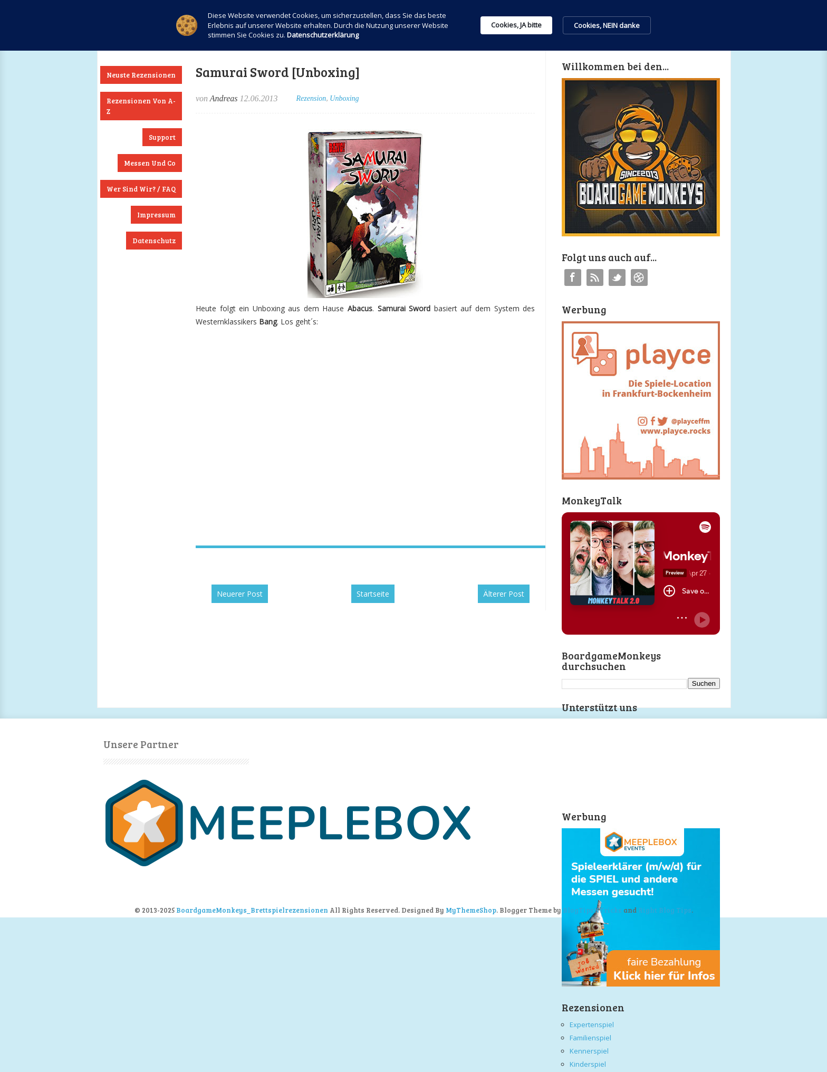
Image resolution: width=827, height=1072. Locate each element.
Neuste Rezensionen (141, 75)
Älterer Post (503, 594)
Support (162, 137)
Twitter (617, 277)
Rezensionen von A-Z (141, 106)
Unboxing (344, 98)
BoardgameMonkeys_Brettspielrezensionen (252, 910)
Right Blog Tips (664, 910)
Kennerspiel (589, 1051)
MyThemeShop (471, 910)
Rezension (311, 98)
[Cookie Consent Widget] (413, 25)
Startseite (373, 594)
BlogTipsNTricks (592, 910)
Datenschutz (154, 240)
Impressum (156, 214)
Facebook (572, 277)
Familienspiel (590, 1037)
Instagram (639, 277)
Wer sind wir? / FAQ (141, 189)
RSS (594, 277)
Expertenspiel (592, 1024)
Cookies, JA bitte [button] (516, 25)
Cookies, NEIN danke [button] (607, 25)
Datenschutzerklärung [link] (323, 35)
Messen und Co (150, 163)
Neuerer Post (240, 594)
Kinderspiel (588, 1064)
